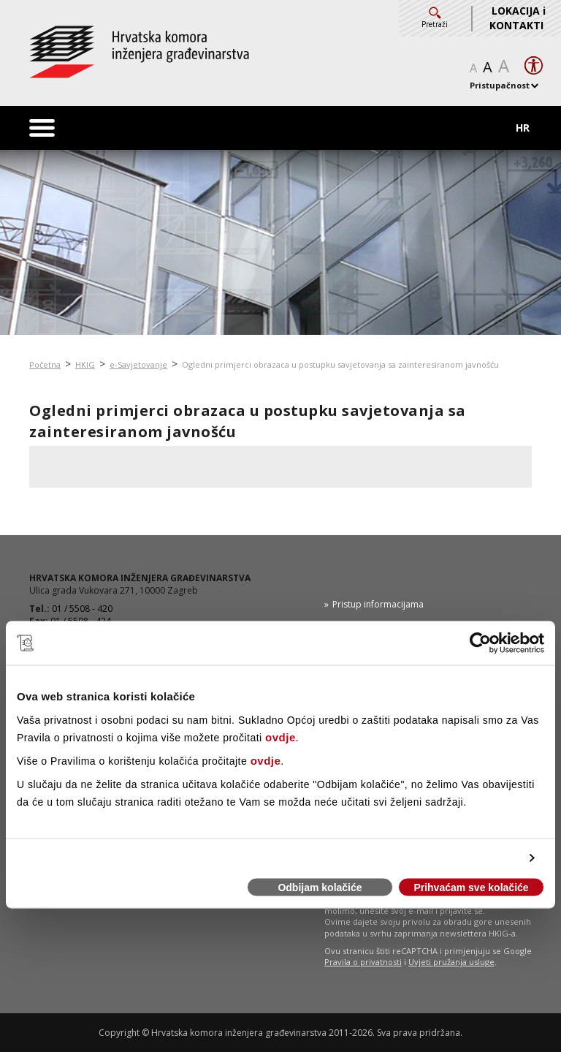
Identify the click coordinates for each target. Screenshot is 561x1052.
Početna (45, 364)
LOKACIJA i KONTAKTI (517, 18)
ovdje (280, 736)
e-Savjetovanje (138, 364)
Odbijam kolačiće (320, 887)
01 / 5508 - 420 (82, 608)
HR (523, 128)
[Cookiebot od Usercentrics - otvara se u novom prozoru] (480, 643)
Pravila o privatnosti (363, 961)
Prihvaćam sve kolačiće (470, 887)
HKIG (85, 364)
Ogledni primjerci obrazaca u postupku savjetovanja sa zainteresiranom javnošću (340, 364)
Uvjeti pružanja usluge (451, 961)
